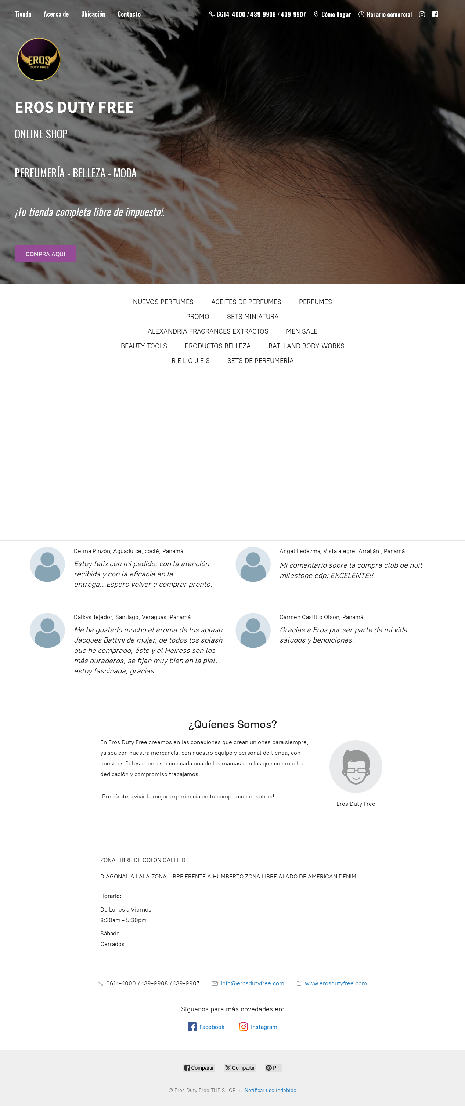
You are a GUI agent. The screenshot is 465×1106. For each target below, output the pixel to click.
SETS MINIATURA (253, 317)
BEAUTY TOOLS (144, 346)
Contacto (129, 14)
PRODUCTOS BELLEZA (218, 346)
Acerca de (56, 14)
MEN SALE (301, 331)
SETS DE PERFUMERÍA (260, 361)
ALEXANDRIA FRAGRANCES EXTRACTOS (208, 331)
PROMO (197, 317)
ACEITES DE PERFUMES (246, 302)
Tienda (23, 14)
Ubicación (93, 14)
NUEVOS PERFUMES (163, 302)
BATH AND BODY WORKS (306, 346)
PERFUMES (315, 302)
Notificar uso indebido (270, 1090)
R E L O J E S (191, 361)
